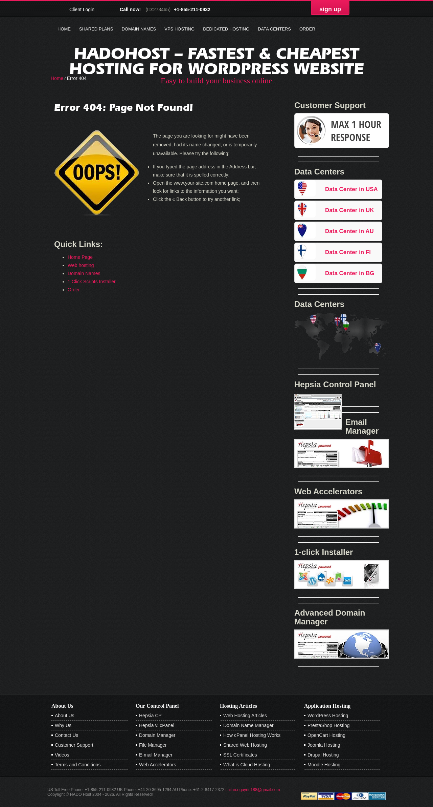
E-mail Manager (156, 755)
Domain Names (138, 29)
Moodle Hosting (323, 764)
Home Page (80, 257)
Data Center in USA (351, 189)
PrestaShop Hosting (328, 725)
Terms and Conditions (77, 764)
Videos (62, 755)
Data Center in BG (349, 273)
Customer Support (74, 745)
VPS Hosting (179, 29)
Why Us (63, 725)
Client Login (81, 9)
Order (307, 29)
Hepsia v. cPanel (156, 725)
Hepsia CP (150, 715)
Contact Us (66, 735)
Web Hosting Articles (245, 715)
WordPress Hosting (327, 715)
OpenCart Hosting (326, 735)
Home (64, 29)
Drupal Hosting (323, 755)
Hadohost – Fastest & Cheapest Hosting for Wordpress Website (216, 61)
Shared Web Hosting (245, 745)
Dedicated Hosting (226, 29)
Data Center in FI (348, 252)
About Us (64, 715)
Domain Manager (157, 735)
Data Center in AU (349, 231)
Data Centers (274, 29)
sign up (330, 9)
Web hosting (81, 265)
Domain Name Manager (248, 725)
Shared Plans (96, 29)
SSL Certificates (240, 755)
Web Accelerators (157, 764)
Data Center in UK (349, 210)
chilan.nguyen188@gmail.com (253, 789)
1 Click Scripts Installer (92, 281)
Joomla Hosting (323, 745)
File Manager (153, 745)
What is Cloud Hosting (246, 764)
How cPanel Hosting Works (251, 735)
